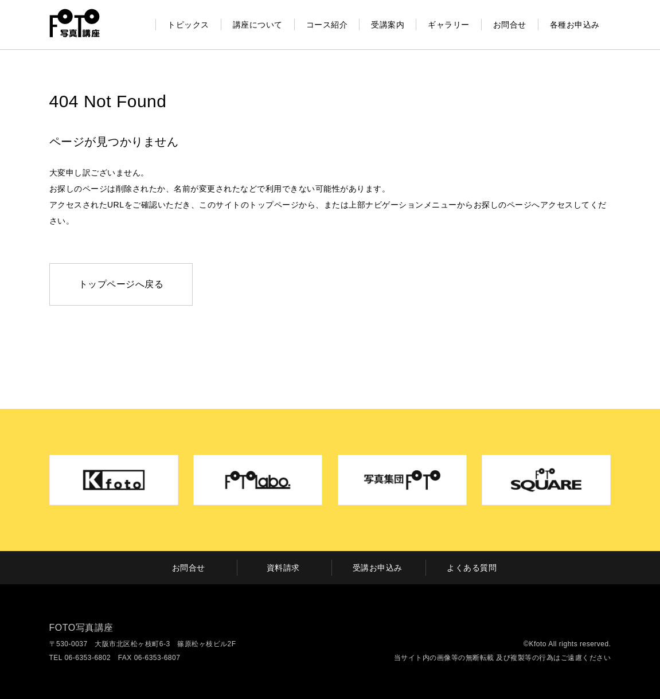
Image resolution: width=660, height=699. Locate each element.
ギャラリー (449, 24)
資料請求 (283, 567)
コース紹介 (327, 24)
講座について (258, 24)
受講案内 (387, 24)
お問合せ (509, 24)
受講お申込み (378, 567)
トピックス (188, 24)
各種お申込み (575, 24)
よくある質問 (472, 567)
